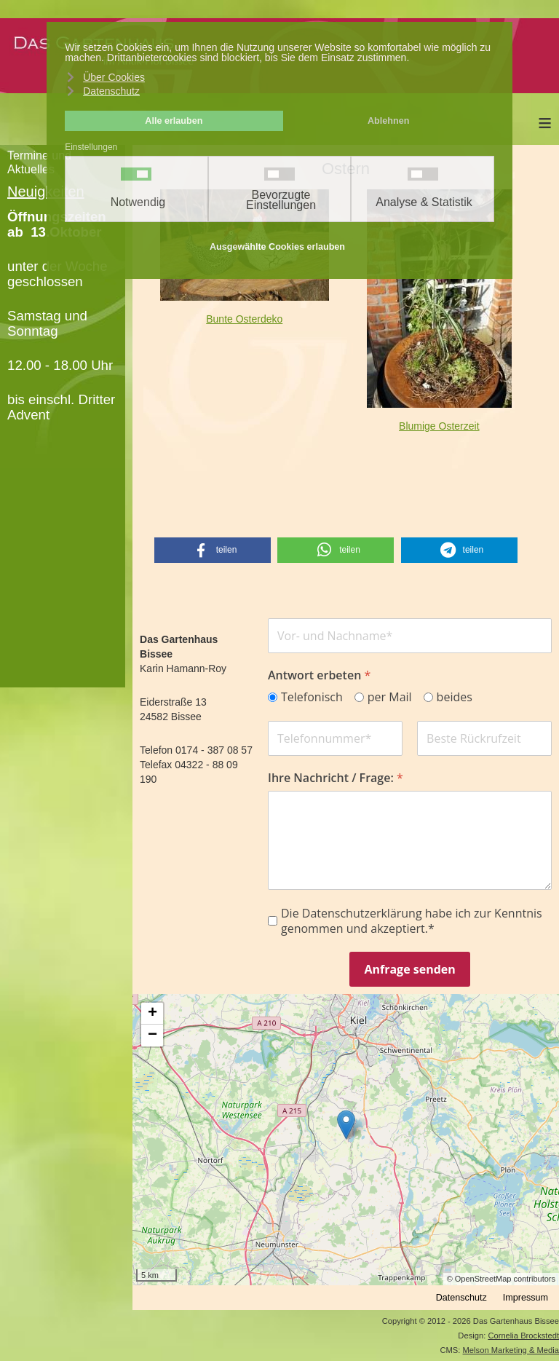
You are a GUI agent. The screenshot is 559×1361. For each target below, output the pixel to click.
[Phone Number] (335, 737)
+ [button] (152, 1014)
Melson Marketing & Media (511, 1350)
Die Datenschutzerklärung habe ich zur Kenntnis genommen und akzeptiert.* (411, 920)
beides (454, 697)
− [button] (152, 1035)
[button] (212, 550)
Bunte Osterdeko (244, 319)
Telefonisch (312, 697)
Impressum (525, 1298)
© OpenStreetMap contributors (501, 1278)
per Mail (390, 697)
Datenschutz (461, 1298)
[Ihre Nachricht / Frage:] (410, 839)
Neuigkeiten (45, 192)
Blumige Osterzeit (439, 426)
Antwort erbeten (319, 675)
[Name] (410, 635)
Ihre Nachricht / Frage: (335, 777)
